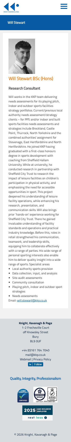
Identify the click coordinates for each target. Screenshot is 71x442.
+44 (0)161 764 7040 (35, 350)
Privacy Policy (42, 359)
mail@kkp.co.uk (35, 354)
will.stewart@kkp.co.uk (32, 300)
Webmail (25, 359)
